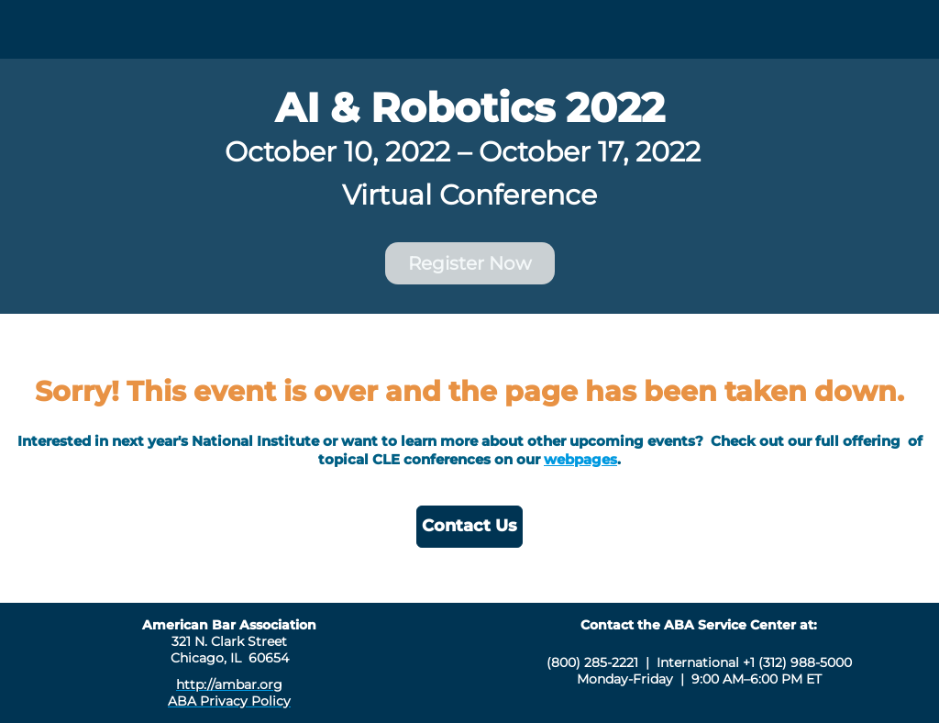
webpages (580, 459)
